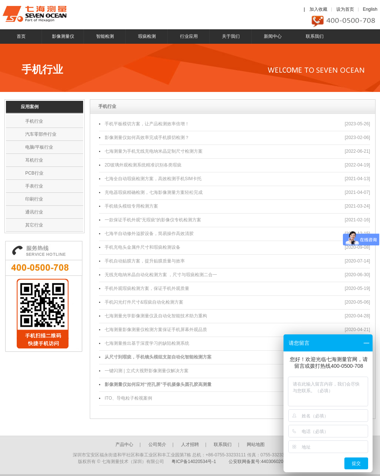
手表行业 (34, 186)
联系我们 (315, 36)
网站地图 (256, 444)
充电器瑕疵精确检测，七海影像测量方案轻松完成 (154, 192)
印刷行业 (34, 199)
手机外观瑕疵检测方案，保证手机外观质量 (147, 288)
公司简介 (157, 444)
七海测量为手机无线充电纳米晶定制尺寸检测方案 (154, 151)
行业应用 (189, 36)
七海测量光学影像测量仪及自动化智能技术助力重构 (156, 315)
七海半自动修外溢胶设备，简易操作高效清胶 (149, 233)
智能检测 (105, 36)
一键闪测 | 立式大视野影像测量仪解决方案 (147, 370)
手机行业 (34, 121)
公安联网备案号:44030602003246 (262, 461)
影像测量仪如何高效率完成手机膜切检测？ (147, 137)
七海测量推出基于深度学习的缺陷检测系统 (147, 343)
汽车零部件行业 (40, 134)
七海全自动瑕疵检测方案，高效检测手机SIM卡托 (153, 178)
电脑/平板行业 (39, 147)
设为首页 (345, 9)
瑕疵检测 (147, 36)
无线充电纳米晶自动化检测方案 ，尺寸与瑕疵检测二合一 (161, 274)
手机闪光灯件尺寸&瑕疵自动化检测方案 (144, 302)
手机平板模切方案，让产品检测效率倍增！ (147, 123)
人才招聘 (190, 444)
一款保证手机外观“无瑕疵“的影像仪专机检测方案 (153, 219)
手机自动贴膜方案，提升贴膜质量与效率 (145, 261)
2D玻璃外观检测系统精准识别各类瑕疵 (143, 165)
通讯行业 (34, 212)
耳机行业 (34, 160)
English (370, 9)
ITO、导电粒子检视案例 (128, 398)
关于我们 (231, 36)
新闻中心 (273, 36)
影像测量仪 (63, 36)
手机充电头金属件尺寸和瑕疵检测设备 (142, 247)
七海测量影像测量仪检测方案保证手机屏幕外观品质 (156, 329)
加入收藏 (318, 9)
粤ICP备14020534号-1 (193, 461)
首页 (21, 36)
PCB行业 (34, 173)
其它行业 (34, 225)
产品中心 (124, 444)
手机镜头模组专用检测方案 (131, 206)
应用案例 (30, 106)
